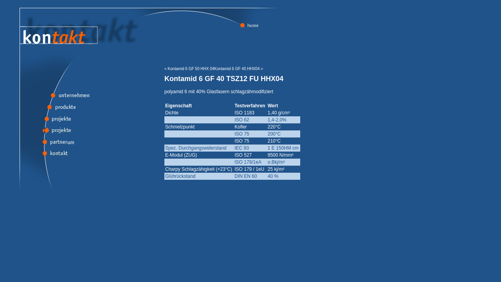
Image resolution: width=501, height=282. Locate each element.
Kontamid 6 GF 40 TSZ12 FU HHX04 (223, 79)
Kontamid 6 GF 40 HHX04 (237, 69)
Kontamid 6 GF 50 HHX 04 (191, 69)
